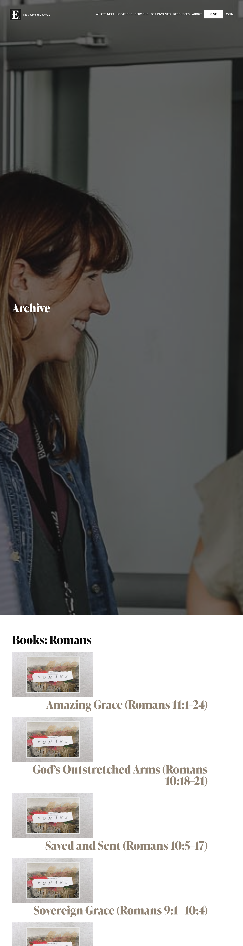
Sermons (141, 14)
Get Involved (161, 14)
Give (213, 14)
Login (228, 14)
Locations (124, 14)
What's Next (105, 14)
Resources (181, 14)
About (197, 14)
